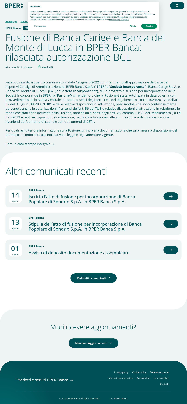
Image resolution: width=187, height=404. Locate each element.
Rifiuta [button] (133, 26)
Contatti (164, 384)
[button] (177, 5)
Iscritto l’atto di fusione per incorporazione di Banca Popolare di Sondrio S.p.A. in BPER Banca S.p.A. (82, 199)
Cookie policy (139, 372)
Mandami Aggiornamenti (91, 343)
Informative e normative (120, 378)
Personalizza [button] (40, 26)
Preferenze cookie (159, 372)
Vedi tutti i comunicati (91, 278)
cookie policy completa (119, 19)
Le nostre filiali (161, 378)
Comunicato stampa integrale (27, 144)
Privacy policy (121, 372)
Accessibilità (143, 378)
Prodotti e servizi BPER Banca (42, 379)
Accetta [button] (149, 26)
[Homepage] (14, 5)
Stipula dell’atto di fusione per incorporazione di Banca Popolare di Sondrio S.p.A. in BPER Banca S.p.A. (85, 226)
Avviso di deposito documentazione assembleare (79, 252)
